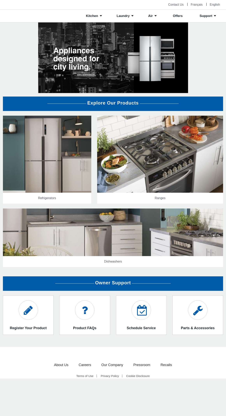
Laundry (123, 16)
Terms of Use (84, 375)
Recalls (166, 365)
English (215, 4)
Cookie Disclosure (138, 375)
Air (150, 16)
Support (206, 16)
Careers (85, 365)
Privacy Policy (110, 375)
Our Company (112, 365)
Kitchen (92, 16)
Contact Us (176, 4)
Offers (178, 16)
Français (197, 4)
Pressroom (141, 365)
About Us (61, 365)
